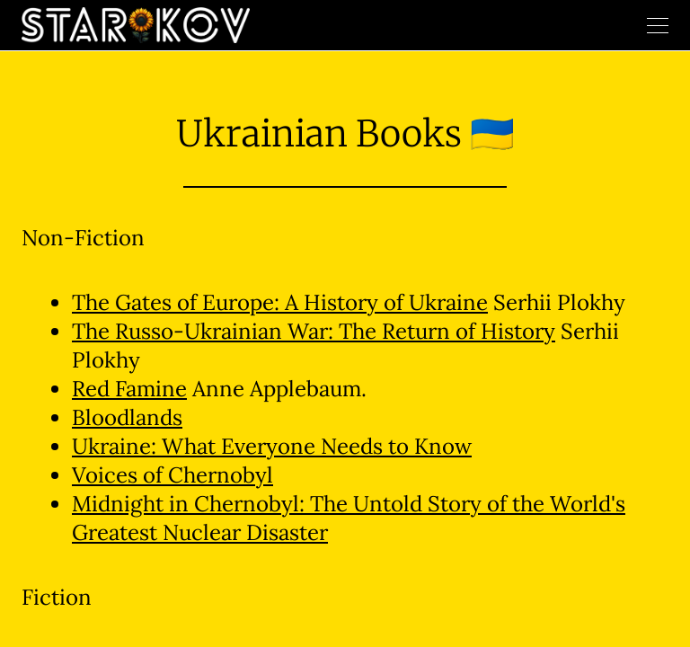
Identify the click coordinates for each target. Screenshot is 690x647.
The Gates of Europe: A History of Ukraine (280, 302)
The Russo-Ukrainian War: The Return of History (313, 331)
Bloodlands (127, 417)
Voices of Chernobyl (172, 475)
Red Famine (129, 389)
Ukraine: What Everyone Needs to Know (272, 446)
